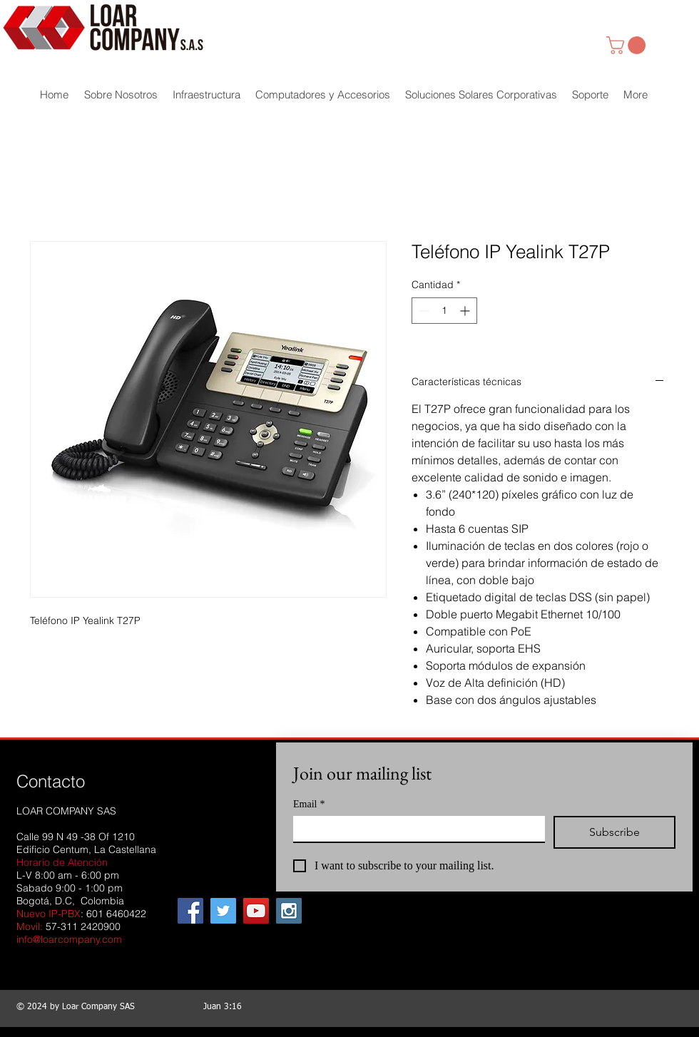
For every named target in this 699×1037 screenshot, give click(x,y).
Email (309, 804)
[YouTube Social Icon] (256, 911)
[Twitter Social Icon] (223, 911)
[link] (628, 45)
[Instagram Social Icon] (289, 911)
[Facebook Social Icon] (190, 911)
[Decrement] (423, 310)
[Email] (414, 829)
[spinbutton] (444, 310)
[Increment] (466, 310)
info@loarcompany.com (69, 939)
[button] (206, 95)
